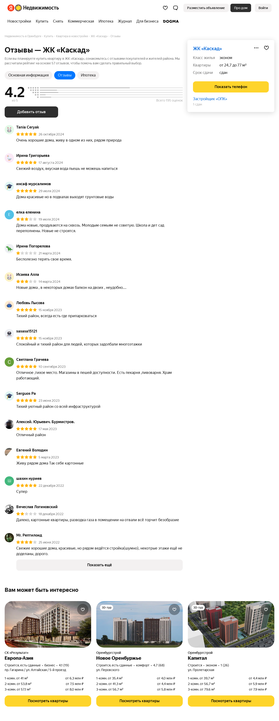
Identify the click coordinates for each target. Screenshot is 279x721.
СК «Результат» (16, 653)
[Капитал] (231, 624)
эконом (225, 58)
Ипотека (88, 75)
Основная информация (28, 75)
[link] (263, 8)
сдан (223, 72)
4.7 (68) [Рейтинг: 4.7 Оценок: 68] (159, 665)
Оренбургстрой (108, 653)
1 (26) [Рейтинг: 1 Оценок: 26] (225, 665)
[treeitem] (20, 21)
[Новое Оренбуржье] (139, 624)
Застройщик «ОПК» (210, 99)
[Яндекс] (10, 7)
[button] (175, 8)
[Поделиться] (256, 48)
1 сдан (197, 104)
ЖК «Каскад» (207, 48)
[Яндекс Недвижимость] (37, 7)
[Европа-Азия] (48, 624)
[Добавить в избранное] (266, 48)
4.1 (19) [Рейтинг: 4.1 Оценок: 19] (64, 665)
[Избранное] (165, 8)
